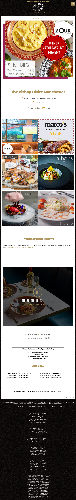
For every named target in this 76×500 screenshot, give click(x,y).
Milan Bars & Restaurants (38, 491)
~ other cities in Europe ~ (38, 497)
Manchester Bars (38, 416)
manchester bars (45, 334)
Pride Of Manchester (54, 406)
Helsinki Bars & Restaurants (38, 484)
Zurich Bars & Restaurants (38, 496)
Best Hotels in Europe (38, 441)
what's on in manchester (34, 338)
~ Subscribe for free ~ (38, 422)
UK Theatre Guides (38, 447)
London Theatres (37, 448)
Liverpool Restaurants (37, 428)
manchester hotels (31, 334)
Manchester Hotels (38, 418)
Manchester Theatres (38, 419)
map (31, 108)
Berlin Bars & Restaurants (38, 478)
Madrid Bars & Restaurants (38, 490)
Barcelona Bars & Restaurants (38, 476)
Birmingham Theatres (38, 454)
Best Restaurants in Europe (38, 440)
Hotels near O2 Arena (38, 463)
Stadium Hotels (38, 460)
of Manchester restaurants (52, 377)
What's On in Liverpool (38, 432)
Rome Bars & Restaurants (38, 493)
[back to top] (70, 397)
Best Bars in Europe (38, 438)
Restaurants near (51, 373)
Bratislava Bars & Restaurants (38, 479)
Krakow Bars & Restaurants (38, 485)
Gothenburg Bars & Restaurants (38, 482)
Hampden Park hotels (38, 468)
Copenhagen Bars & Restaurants (38, 481)
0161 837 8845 (40, 102)
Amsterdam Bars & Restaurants (38, 475)
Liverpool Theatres (38, 431)
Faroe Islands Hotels (38, 469)
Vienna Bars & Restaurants (38, 494)
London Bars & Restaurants (38, 488)
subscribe (47, 338)
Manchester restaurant (51, 375)
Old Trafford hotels (38, 465)
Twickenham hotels (38, 466)
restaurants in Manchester (19, 373)
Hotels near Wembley (38, 462)
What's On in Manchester (38, 421)
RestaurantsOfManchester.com (23, 402)
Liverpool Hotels (38, 429)
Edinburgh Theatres (38, 451)
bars (38, 108)
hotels (48, 108)
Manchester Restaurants (38, 415)
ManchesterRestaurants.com (50, 402)
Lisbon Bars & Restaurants (38, 487)
